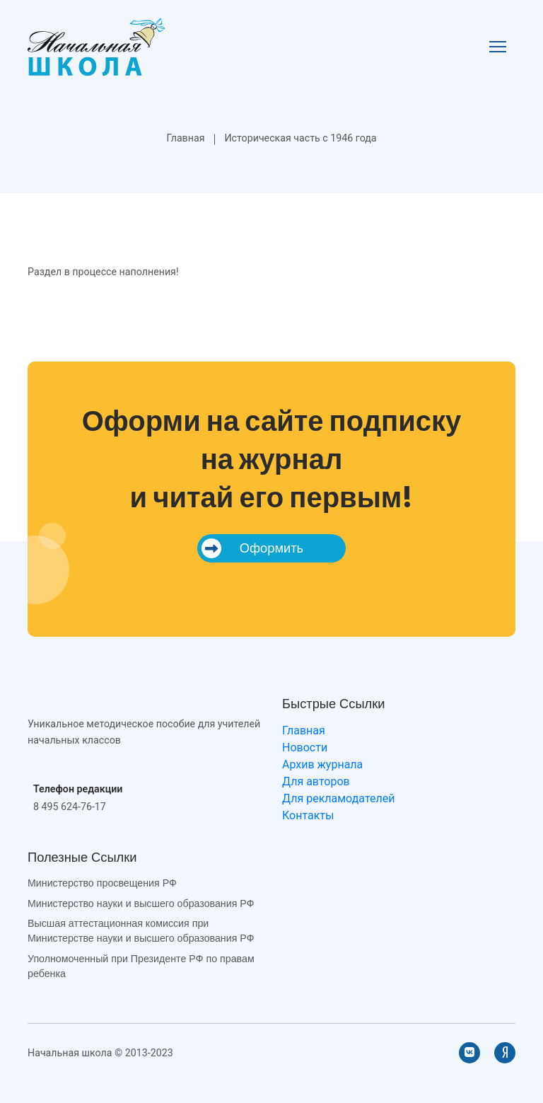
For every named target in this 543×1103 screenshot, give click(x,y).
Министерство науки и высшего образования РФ (141, 903)
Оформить (252, 548)
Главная (185, 138)
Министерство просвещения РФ (102, 883)
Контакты (308, 815)
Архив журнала (322, 764)
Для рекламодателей (338, 798)
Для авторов (316, 781)
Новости (304, 747)
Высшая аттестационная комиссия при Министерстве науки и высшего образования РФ (141, 930)
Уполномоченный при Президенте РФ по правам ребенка (141, 966)
